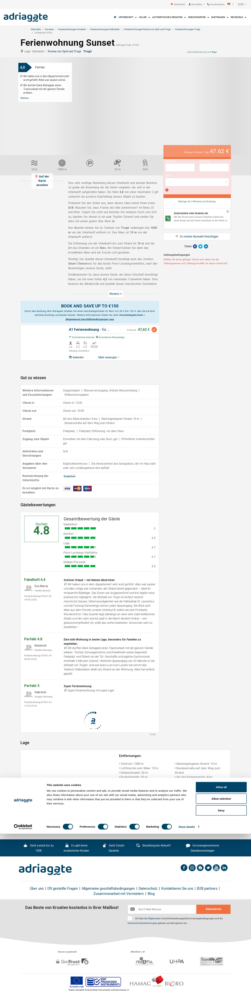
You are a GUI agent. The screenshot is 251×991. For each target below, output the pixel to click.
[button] (230, 4)
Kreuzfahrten (198, 17)
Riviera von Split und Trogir (65, 51)
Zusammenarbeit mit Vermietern (118, 894)
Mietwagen (219, 17)
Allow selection (221, 956)
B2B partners (207, 889)
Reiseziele (238, 17)
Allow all (221, 944)
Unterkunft (128, 17)
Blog (151, 894)
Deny (221, 967)
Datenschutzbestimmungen (142, 923)
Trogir (88, 51)
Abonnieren (213, 909)
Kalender (76, 357)
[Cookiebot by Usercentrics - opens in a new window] (23, 984)
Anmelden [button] (198, 4)
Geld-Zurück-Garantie (113, 848)
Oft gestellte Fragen (62, 889)
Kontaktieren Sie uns (177, 889)
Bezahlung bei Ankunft (153, 846)
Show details (187, 983)
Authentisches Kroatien (169, 17)
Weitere (24, 97)
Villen (144, 17)
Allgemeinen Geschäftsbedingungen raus (90, 319)
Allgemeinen (154, 918)
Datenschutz (148, 889)
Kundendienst (215, 4)
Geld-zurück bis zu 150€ (38, 848)
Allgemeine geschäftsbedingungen (108, 889)
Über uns (37, 889)
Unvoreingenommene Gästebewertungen (202, 848)
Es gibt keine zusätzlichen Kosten (76, 848)
